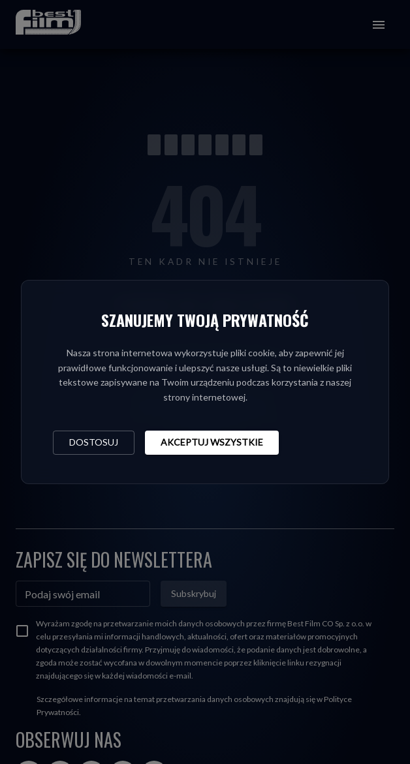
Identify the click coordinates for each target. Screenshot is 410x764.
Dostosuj (93, 442)
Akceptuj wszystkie (212, 442)
